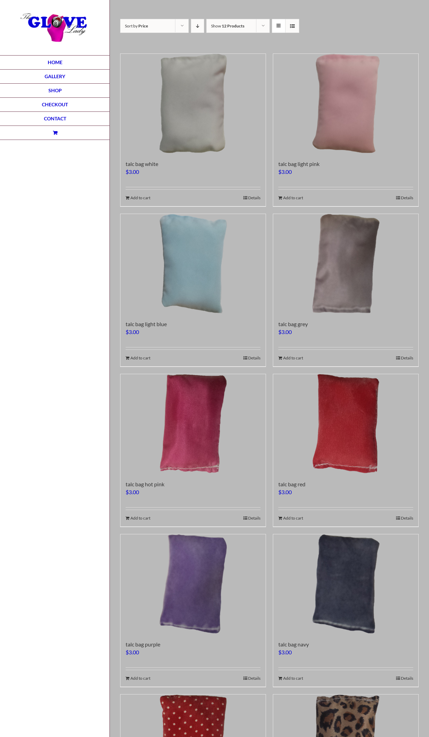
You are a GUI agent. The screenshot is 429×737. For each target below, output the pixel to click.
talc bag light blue (146, 324)
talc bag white (142, 164)
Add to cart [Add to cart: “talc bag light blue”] (140, 357)
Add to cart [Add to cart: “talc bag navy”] (293, 678)
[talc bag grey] (345, 263)
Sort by (136, 25)
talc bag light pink (299, 164)
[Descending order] (197, 26)
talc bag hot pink (145, 484)
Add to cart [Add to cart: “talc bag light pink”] (293, 197)
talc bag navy (293, 644)
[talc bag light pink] (345, 103)
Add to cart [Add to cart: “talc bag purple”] (140, 678)
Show (227, 25)
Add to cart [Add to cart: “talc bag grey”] (293, 357)
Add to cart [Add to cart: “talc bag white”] (140, 197)
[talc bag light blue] (193, 263)
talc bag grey (293, 324)
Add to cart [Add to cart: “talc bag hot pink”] (140, 518)
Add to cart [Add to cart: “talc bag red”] (293, 518)
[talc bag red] (345, 423)
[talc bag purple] (193, 583)
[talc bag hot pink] (193, 423)
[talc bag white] (193, 103)
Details (254, 197)
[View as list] (292, 26)
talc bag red (291, 484)
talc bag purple (143, 644)
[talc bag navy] (345, 583)
